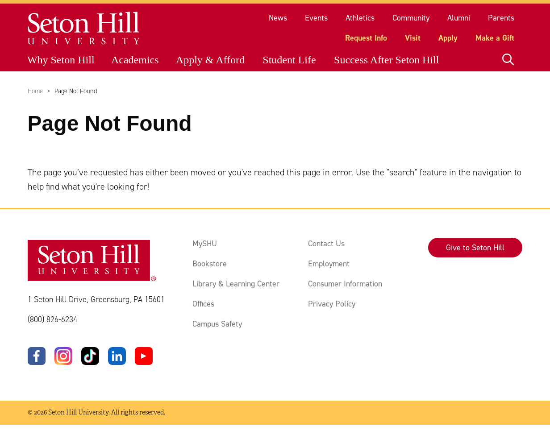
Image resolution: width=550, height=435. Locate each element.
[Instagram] (63, 356)
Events (316, 17)
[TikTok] (90, 356)
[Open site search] (508, 59)
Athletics (360, 17)
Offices (203, 303)
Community (410, 17)
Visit (413, 38)
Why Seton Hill (61, 60)
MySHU (204, 243)
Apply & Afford (210, 60)
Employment (329, 263)
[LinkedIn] (117, 356)
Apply (448, 38)
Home (35, 91)
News (278, 17)
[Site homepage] (84, 28)
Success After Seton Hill (386, 60)
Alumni (458, 17)
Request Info (366, 38)
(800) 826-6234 (52, 319)
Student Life (289, 60)
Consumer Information (345, 283)
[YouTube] (144, 356)
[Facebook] (37, 356)
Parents (501, 17)
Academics (135, 60)
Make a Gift (494, 38)
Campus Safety (217, 324)
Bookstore (209, 263)
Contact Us (326, 243)
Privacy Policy (331, 303)
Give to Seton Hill (475, 247)
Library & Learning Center (235, 283)
